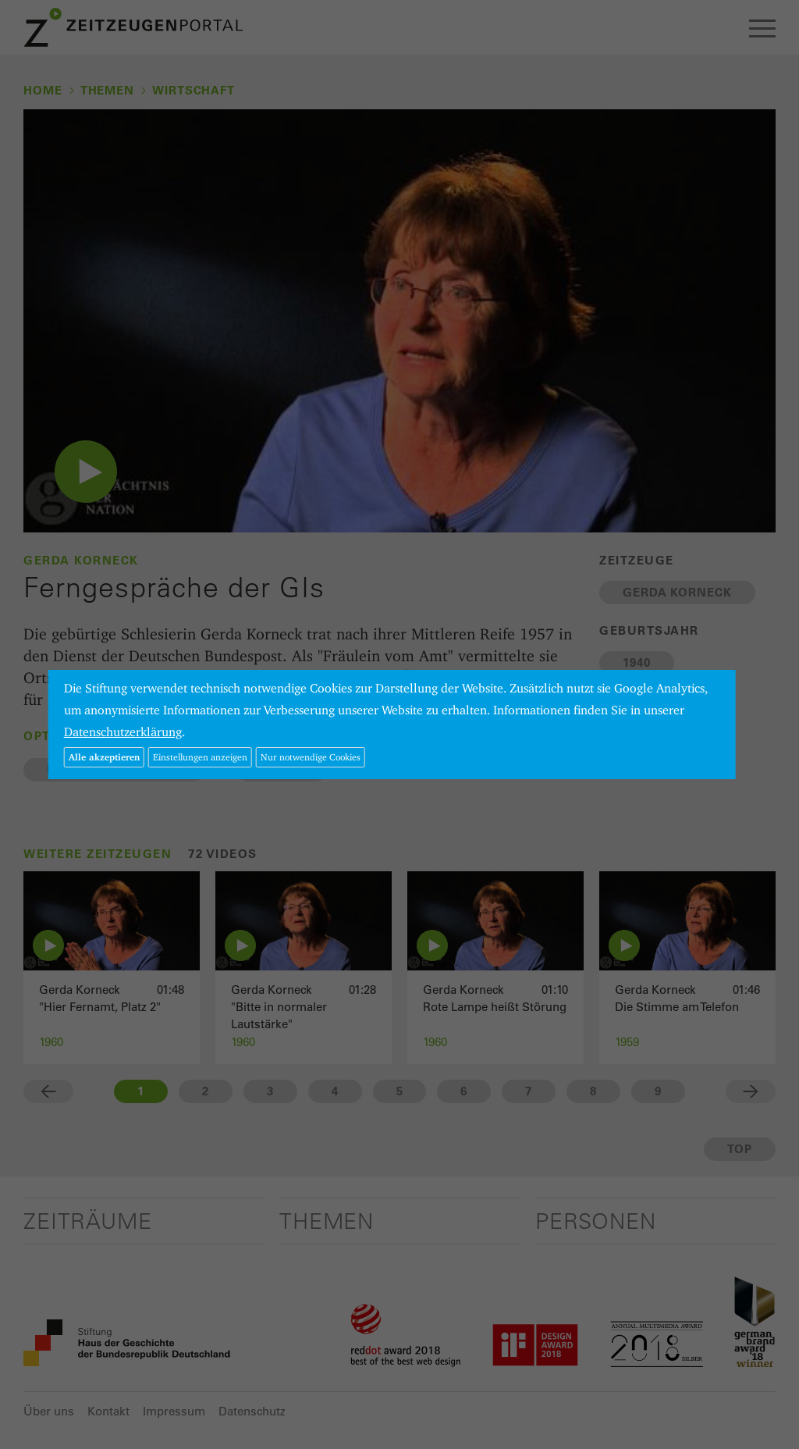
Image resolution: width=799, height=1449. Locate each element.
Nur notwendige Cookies (310, 757)
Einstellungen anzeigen (200, 757)
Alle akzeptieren (104, 757)
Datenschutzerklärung (123, 731)
